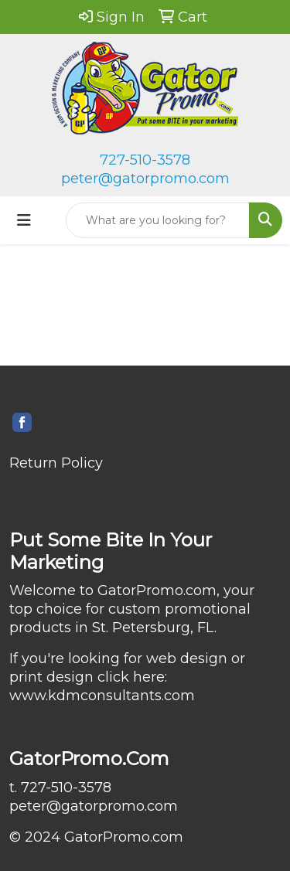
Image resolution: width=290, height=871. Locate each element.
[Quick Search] (158, 220)
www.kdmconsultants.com (102, 695)
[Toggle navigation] (24, 220)
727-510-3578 (145, 159)
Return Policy (56, 462)
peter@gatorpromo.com (145, 178)
